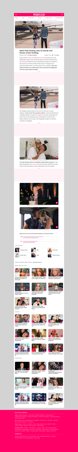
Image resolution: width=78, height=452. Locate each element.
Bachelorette (25, 61)
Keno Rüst (41, 57)
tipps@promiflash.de (37, 262)
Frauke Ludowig (36, 164)
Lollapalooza (40, 115)
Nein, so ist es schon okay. (29, 242)
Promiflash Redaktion (32, 55)
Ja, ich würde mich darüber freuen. (30, 237)
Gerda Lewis (31, 57)
